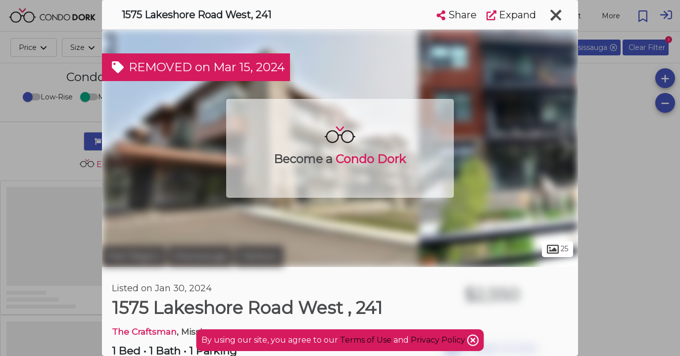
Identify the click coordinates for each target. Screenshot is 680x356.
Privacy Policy (439, 340)
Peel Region (134, 256)
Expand (511, 15)
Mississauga (200, 256)
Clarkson (259, 256)
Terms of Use (365, 340)
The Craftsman (144, 331)
